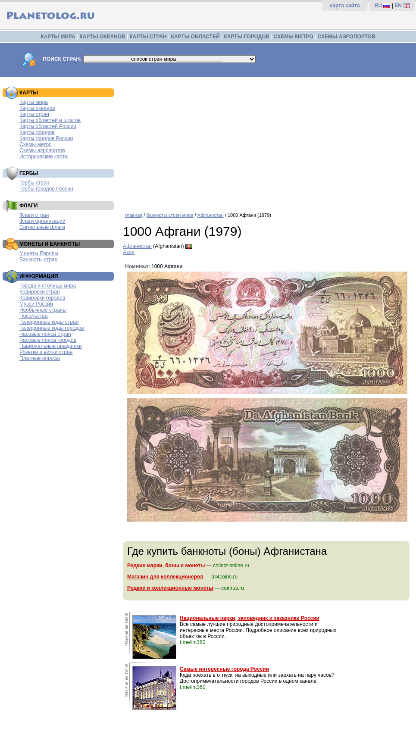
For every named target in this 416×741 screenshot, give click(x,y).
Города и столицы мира (47, 286)
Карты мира (33, 102)
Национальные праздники (50, 346)
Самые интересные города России (224, 669)
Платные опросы (39, 358)
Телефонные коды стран (48, 322)
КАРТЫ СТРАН (148, 37)
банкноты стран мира (169, 215)
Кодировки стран (39, 292)
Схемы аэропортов (42, 150)
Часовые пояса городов (47, 340)
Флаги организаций (42, 221)
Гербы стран (34, 183)
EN (398, 6)
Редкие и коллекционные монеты (170, 588)
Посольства (33, 316)
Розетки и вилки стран (45, 352)
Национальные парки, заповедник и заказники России (249, 618)
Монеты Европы (38, 253)
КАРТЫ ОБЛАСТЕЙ (195, 37)
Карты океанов (37, 108)
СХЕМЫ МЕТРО (293, 37)
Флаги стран (34, 215)
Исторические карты (44, 156)
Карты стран (34, 114)
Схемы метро (35, 144)
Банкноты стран (38, 259)
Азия (128, 252)
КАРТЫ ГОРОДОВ (246, 37)
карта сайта (345, 6)
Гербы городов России (46, 189)
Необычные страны (42, 310)
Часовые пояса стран (45, 334)
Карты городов (36, 132)
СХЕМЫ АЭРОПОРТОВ (346, 37)
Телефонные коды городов (51, 328)
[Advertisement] (267, 141)
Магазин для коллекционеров (165, 577)
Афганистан (210, 215)
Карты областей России (47, 126)
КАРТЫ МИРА (58, 37)
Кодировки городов (42, 298)
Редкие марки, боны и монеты (166, 566)
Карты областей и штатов (50, 120)
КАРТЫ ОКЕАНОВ (102, 37)
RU (378, 6)
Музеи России (36, 304)
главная (133, 215)
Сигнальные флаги (42, 227)
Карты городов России (46, 138)
